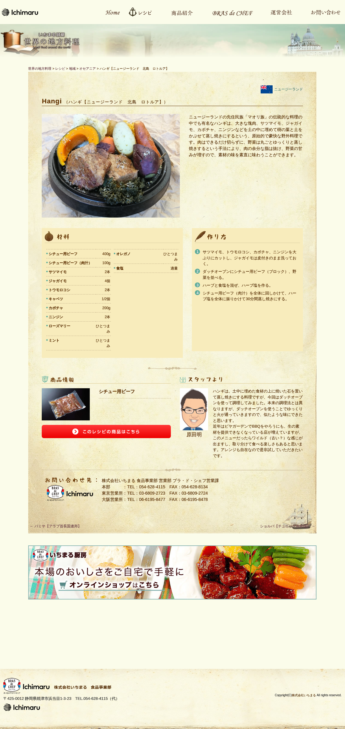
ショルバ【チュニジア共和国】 (287, 526)
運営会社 (278, 12)
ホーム (109, 12)
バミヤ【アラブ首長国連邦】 (55, 526)
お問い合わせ (322, 12)
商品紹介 (179, 12)
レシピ (142, 12)
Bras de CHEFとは (228, 12)
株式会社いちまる (304, 695)
